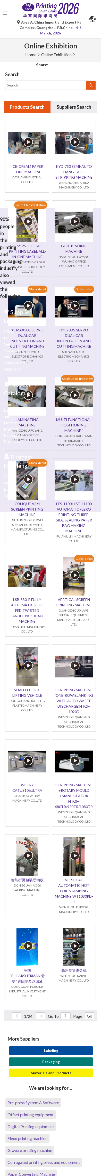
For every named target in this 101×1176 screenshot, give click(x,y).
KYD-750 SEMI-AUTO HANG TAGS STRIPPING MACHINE (73, 171)
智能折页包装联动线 (27, 880)
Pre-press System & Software (33, 1102)
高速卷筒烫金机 (74, 970)
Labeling (51, 1050)
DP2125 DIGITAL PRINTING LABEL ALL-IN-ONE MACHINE (27, 251)
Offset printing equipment (30, 1114)
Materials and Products (51, 1073)
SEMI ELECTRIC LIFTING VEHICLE (27, 693)
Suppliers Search (74, 107)
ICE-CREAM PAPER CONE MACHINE (27, 169)
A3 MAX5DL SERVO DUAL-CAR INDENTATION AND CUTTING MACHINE (27, 338)
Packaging (51, 1061)
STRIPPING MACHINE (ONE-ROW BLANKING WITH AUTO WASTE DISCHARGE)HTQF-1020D (74, 701)
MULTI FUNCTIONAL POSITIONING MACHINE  (73, 425)
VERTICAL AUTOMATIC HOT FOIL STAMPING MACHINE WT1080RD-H (74, 891)
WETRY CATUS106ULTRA (27, 788)
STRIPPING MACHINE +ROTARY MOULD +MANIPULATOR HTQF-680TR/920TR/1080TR (74, 796)
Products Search (27, 107)
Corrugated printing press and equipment (43, 1162)
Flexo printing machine (27, 1138)
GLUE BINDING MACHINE (74, 248)
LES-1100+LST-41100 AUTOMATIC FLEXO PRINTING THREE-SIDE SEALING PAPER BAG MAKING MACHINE (74, 517)
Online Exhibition (56, 54)
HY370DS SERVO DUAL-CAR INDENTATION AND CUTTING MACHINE (74, 338)
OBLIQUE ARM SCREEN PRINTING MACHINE (27, 509)
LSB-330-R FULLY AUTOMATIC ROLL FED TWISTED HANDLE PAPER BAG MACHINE (27, 610)
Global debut (37, 289)
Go (89, 1015)
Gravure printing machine (29, 1150)
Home (30, 54)
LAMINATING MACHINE (27, 422)
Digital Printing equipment (30, 1126)
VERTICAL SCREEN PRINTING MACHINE (73, 602)
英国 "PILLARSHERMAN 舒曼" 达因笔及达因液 (27, 975)
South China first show (30, 205)
